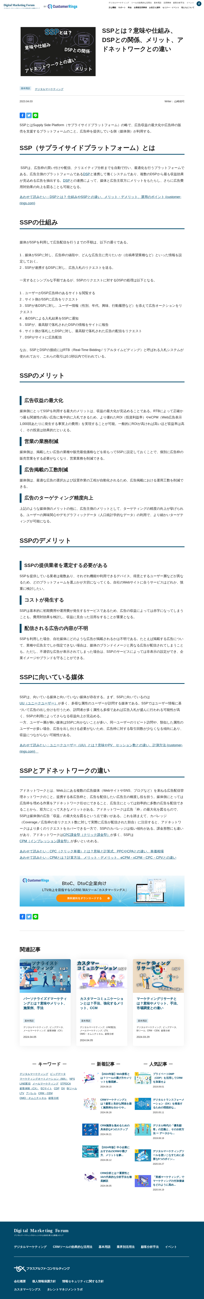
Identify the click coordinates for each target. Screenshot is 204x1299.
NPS (72, 1078)
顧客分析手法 (178, 3)
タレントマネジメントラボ (65, 1289)
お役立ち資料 (154, 7)
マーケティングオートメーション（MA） (44, 1078)
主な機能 (112, 7)
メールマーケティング (45, 1083)
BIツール (72, 1088)
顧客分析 (53, 1098)
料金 (130, 7)
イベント (190, 3)
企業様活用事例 (140, 7)
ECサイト (46, 1088)
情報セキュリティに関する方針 (83, 1281)
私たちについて (187, 7)
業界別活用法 (126, 1246)
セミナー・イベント (170, 7)
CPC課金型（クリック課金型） (86, 835)
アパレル (31, 1093)
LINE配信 (25, 1083)
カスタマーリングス (27, 1289)
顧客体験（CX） (29, 1088)
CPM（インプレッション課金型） (45, 841)
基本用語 (157, 3)
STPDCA (65, 1083)
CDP (56, 1088)
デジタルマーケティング (119, 3)
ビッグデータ (58, 1073)
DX (63, 1088)
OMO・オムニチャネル (33, 1098)
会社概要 (20, 1281)
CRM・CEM (45, 1093)
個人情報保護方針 (44, 1281)
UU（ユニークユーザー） (39, 703)
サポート (122, 7)
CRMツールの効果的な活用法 (72, 1246)
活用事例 (167, 3)
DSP (86, 174)
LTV (22, 1093)
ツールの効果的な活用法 (141, 3)
